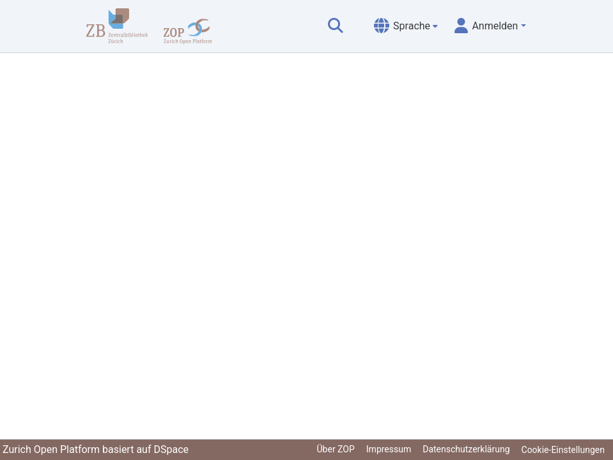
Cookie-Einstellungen (563, 450)
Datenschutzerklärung (466, 449)
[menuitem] (406, 26)
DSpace (171, 449)
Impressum (388, 449)
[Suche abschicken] (335, 26)
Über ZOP (336, 449)
